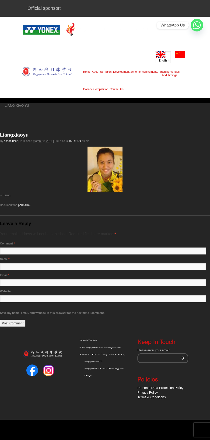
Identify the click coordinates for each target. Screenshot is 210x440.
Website (5, 291)
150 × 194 (75, 141)
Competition (100, 89)
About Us (97, 71)
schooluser (11, 141)
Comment (7, 243)
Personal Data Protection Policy (160, 388)
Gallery (87, 89)
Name (5, 259)
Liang (7, 195)
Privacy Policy (147, 392)
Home (87, 71)
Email (4, 275)
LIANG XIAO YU (14, 105)
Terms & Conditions (151, 397)
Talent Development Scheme (122, 71)
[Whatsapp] (197, 25)
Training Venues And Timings (170, 73)
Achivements (150, 71)
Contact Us (116, 89)
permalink (24, 205)
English (162, 56)
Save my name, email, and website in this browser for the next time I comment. (52, 313)
